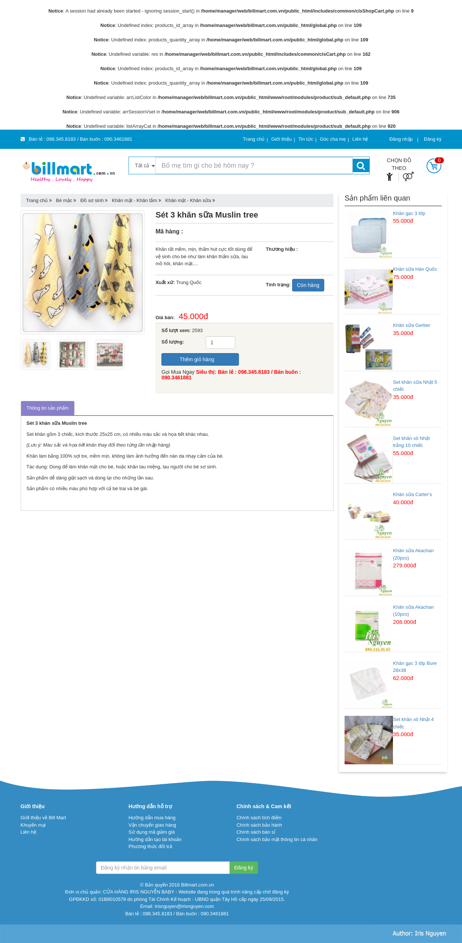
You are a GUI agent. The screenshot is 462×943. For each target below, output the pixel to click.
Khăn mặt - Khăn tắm (134, 200)
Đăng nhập (401, 139)
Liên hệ (28, 832)
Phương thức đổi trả (150, 846)
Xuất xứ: (165, 282)
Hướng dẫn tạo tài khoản (155, 839)
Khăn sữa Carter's (412, 494)
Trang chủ (37, 200)
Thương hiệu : (282, 249)
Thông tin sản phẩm (48, 408)
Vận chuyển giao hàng (152, 825)
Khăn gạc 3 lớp (409, 213)
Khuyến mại (33, 825)
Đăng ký (433, 139)
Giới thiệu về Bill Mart (43, 817)
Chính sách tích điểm (258, 817)
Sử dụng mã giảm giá (152, 832)
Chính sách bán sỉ (255, 832)
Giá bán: (167, 317)
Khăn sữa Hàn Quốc (415, 269)
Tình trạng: (278, 284)
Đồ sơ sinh (92, 200)
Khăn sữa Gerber (411, 325)
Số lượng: (172, 342)
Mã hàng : (169, 231)
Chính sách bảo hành (259, 825)
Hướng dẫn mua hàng (152, 817)
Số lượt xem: (176, 330)
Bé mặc (64, 200)
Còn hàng (308, 285)
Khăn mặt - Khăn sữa (188, 200)
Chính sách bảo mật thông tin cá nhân (276, 839)
